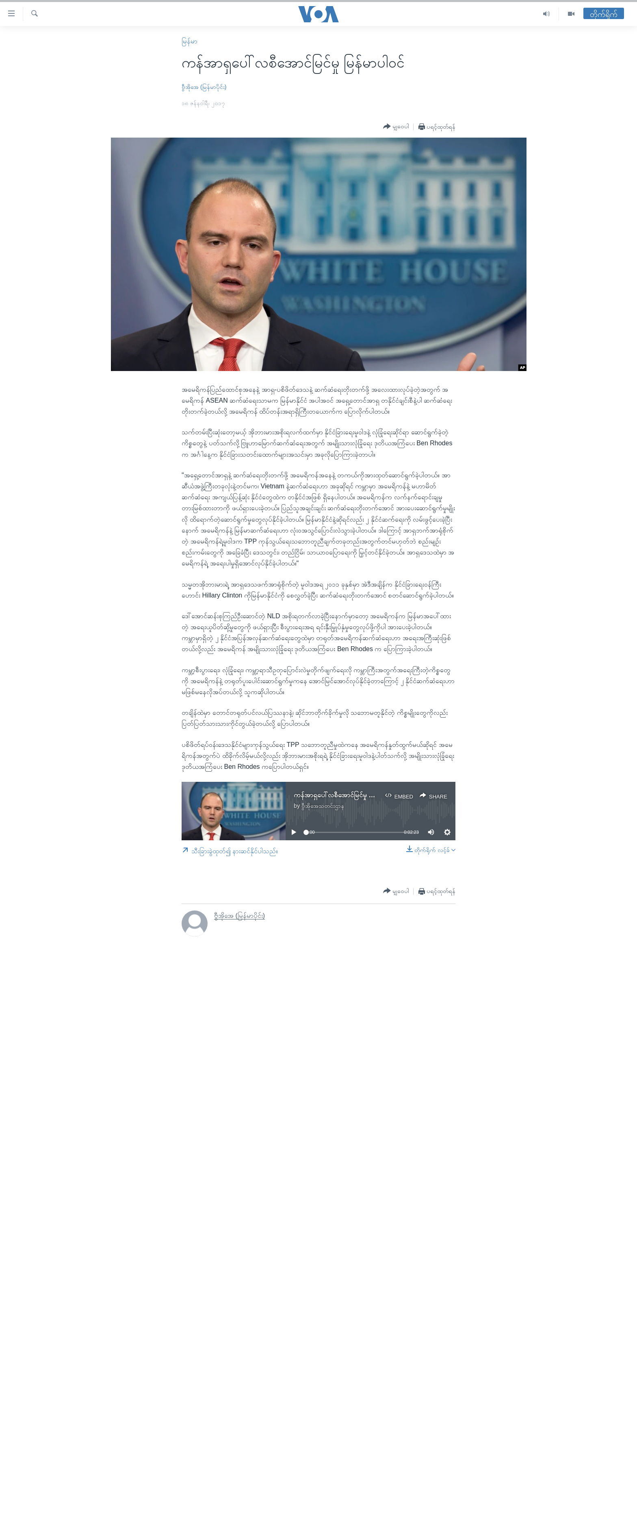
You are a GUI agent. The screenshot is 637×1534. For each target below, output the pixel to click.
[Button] (396, 126)
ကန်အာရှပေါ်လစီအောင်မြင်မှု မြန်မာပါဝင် (345, 795)
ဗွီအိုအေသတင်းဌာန (322, 806)
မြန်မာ (189, 41)
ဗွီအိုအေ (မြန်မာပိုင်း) (204, 87)
